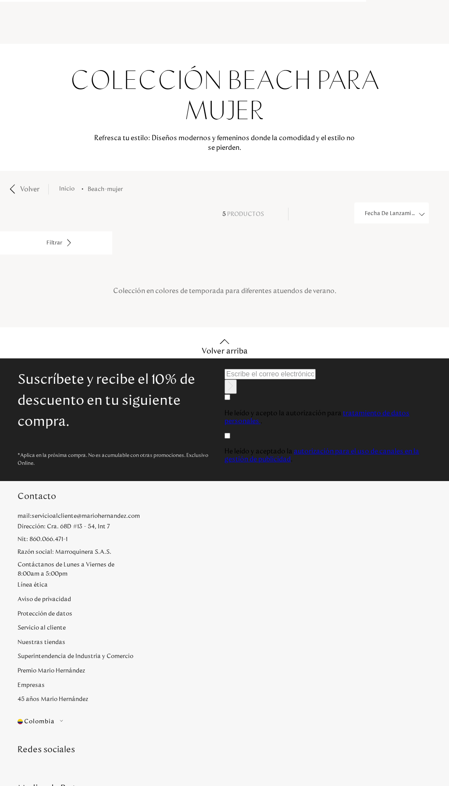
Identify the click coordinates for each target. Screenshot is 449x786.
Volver (29, 189)
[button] (86, 721)
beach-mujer (105, 189)
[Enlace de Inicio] (68, 189)
